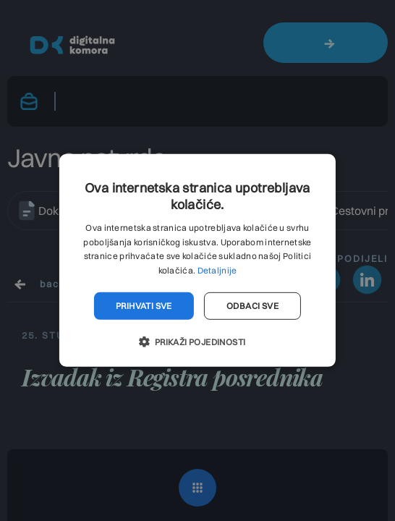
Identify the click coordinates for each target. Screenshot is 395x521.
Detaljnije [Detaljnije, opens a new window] (217, 270)
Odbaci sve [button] (252, 305)
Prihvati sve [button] (144, 305)
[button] (197, 341)
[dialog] (197, 260)
